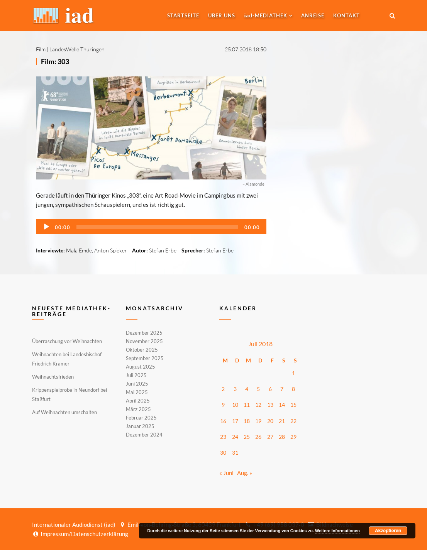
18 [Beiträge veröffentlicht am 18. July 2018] (247, 421)
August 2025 (140, 367)
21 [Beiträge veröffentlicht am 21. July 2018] (282, 421)
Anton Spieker (110, 250)
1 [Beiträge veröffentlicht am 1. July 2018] (293, 373)
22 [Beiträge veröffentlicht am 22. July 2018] (293, 421)
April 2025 (138, 401)
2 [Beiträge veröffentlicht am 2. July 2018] (223, 389)
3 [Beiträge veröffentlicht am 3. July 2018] (235, 389)
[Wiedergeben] (46, 227)
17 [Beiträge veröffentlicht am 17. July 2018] (235, 421)
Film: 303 (55, 61)
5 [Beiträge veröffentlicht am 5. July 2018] (258, 389)
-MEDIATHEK (265, 15)
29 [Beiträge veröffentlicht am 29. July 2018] (293, 436)
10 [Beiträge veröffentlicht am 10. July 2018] (235, 404)
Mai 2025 (137, 392)
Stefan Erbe (162, 250)
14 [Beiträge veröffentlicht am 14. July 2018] (282, 404)
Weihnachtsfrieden (53, 377)
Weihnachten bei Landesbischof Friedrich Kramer (67, 359)
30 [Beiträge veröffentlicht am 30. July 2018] (223, 452)
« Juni (226, 472)
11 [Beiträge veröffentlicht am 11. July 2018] (247, 404)
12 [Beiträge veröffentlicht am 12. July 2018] (258, 404)
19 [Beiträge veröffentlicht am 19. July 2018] (258, 421)
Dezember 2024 (144, 434)
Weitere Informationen (337, 530)
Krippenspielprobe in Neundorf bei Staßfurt (69, 394)
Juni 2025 (137, 384)
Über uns (221, 15)
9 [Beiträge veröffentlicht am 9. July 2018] (223, 404)
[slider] (157, 227)
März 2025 (138, 409)
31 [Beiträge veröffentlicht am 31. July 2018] (235, 452)
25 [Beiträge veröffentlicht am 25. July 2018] (247, 436)
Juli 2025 (136, 375)
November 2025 (144, 341)
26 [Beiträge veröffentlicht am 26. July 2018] (258, 436)
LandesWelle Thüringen (77, 49)
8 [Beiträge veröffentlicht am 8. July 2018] (293, 389)
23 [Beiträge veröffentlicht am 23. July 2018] (223, 436)
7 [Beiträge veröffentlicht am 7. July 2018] (281, 389)
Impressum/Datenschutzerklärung (80, 533)
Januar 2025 (140, 426)
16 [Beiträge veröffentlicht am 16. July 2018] (223, 421)
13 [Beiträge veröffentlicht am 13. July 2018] (270, 404)
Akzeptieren (388, 530)
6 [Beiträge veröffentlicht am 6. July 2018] (270, 389)
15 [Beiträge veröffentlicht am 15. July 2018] (293, 404)
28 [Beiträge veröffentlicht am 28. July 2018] (282, 436)
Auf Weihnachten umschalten (64, 412)
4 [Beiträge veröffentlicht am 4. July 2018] (246, 389)
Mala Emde (79, 250)
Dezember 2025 (144, 333)
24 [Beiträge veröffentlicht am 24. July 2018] (235, 436)
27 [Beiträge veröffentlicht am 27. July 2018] (270, 436)
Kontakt (346, 15)
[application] (151, 226)
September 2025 (145, 358)
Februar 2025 (141, 418)
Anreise (312, 15)
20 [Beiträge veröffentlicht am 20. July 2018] (270, 421)
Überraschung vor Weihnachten (67, 341)
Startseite (183, 15)
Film (41, 49)
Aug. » (244, 472)
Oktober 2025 (142, 350)
